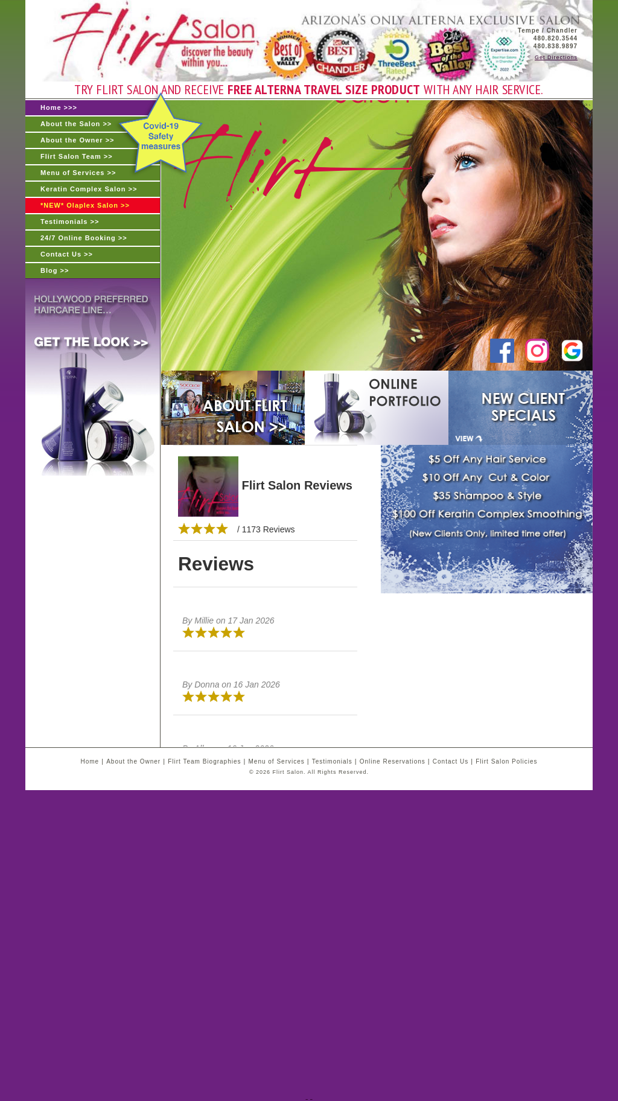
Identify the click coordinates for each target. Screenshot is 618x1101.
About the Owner (133, 761)
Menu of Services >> (78, 172)
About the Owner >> (77, 140)
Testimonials (332, 761)
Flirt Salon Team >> (76, 156)
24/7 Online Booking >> (83, 237)
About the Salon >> (76, 123)
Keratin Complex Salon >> (88, 189)
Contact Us (450, 761)
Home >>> (58, 107)
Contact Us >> (66, 254)
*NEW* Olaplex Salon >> (85, 205)
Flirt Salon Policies (506, 761)
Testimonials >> (69, 221)
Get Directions (556, 57)
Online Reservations (392, 761)
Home (89, 761)
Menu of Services (276, 761)
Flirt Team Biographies (204, 761)
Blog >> (54, 270)
